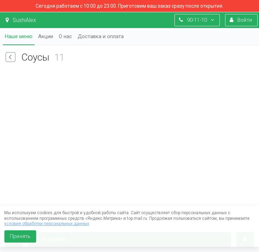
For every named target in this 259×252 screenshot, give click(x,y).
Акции (45, 36)
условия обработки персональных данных (46, 223)
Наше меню (19, 36)
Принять (20, 236)
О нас (65, 36)
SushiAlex (21, 20)
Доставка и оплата (101, 36)
